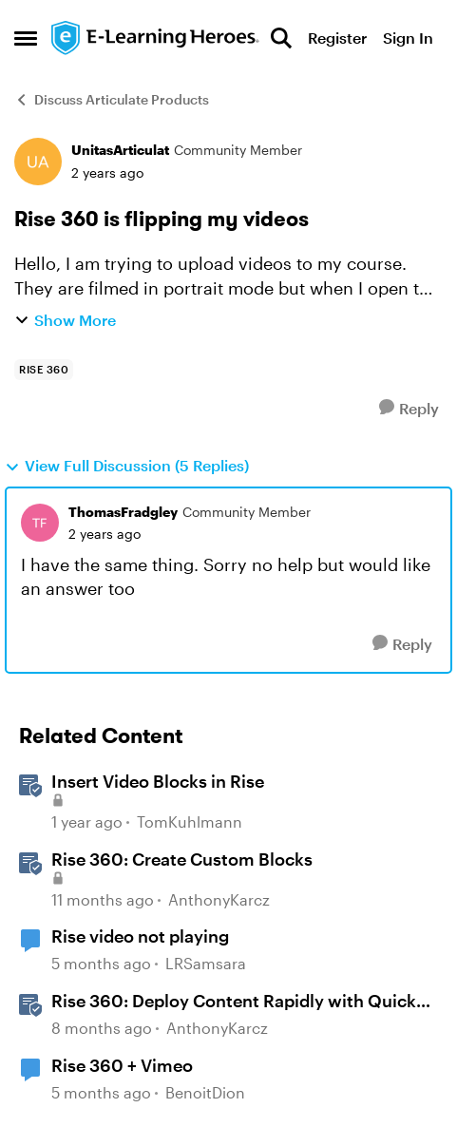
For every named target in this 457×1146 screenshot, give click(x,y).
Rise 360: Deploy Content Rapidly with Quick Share (233, 1001)
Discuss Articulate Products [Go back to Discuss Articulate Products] (111, 99)
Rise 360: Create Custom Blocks (182, 859)
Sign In (408, 38)
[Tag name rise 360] (43, 369)
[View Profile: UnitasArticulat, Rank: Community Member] (38, 161)
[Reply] (409, 408)
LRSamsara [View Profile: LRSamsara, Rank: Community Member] (205, 964)
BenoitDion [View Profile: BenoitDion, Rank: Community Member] (205, 1092)
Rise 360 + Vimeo (122, 1065)
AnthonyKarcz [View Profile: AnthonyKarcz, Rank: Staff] (219, 899)
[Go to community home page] (155, 38)
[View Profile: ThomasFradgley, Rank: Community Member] (40, 523)
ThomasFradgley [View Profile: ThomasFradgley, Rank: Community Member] (123, 512)
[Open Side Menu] (26, 38)
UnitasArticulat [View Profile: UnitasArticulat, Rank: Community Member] (120, 150)
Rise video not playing (140, 936)
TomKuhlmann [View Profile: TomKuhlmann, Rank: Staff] (189, 821)
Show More (65, 320)
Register (337, 38)
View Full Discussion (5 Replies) (127, 465)
